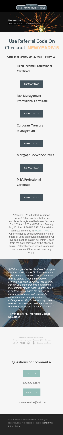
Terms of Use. (47, 423)
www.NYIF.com (42, 230)
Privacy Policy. (14, 426)
